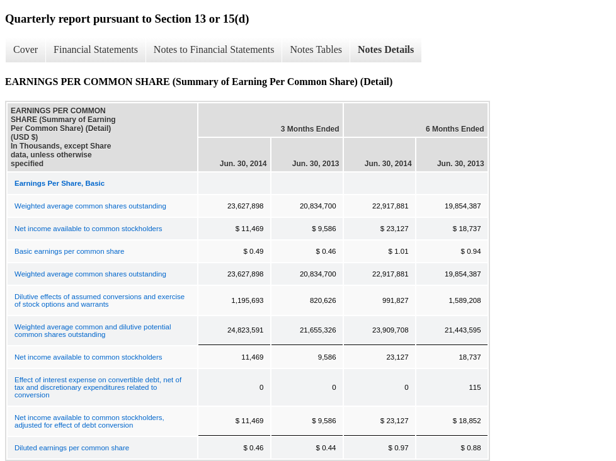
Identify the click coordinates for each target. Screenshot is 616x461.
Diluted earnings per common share (71, 448)
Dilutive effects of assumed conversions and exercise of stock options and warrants (99, 300)
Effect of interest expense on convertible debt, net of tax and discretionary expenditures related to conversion (97, 387)
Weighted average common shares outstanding (90, 206)
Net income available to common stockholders (88, 228)
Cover (25, 49)
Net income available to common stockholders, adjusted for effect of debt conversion (89, 421)
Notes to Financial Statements (214, 49)
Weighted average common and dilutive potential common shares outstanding (92, 330)
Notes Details (386, 49)
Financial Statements (96, 49)
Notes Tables (316, 49)
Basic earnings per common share (69, 251)
